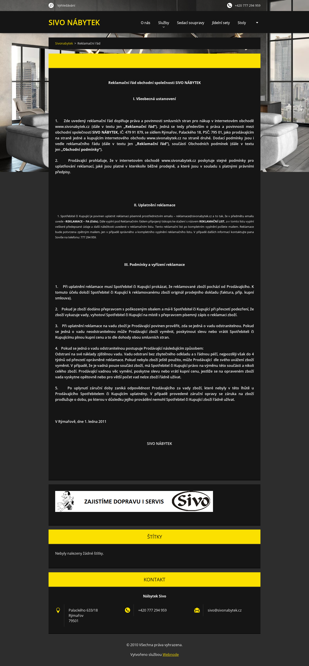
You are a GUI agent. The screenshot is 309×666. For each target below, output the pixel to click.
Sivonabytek (64, 43)
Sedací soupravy (190, 22)
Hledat (51, 5)
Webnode (171, 654)
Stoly (242, 22)
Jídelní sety (221, 22)
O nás (145, 22)
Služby (163, 24)
